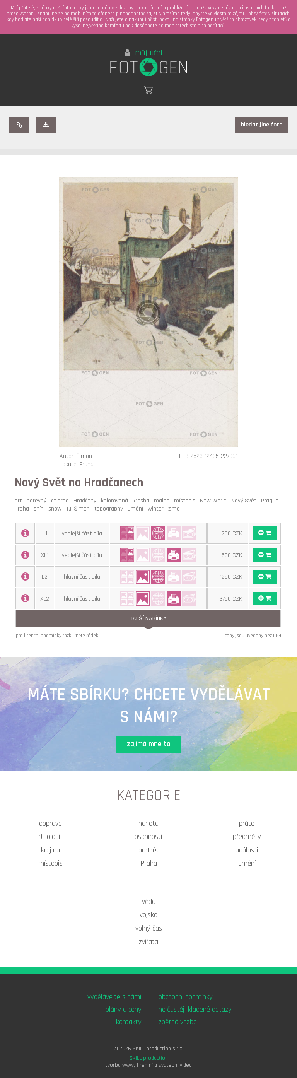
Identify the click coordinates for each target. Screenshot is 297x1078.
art (20, 501)
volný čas (148, 928)
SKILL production (149, 1058)
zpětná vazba (178, 1022)
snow (56, 509)
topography (110, 509)
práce (246, 824)
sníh (40, 509)
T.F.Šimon (79, 509)
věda (148, 902)
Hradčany (86, 501)
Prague (271, 501)
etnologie (50, 837)
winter (157, 509)
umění (137, 509)
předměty (247, 837)
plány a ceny (124, 1010)
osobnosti (148, 837)
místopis (186, 501)
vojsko (148, 915)
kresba (142, 501)
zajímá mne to (149, 744)
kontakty (129, 1022)
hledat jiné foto (261, 125)
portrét (148, 850)
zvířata (148, 942)
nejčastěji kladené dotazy (195, 1010)
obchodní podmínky (186, 997)
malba (163, 501)
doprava (50, 824)
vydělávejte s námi (114, 997)
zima (175, 509)
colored (61, 501)
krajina (50, 850)
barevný (38, 501)
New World (215, 501)
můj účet (144, 53)
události (247, 850)
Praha (23, 509)
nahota (148, 824)
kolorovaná (116, 501)
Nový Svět (245, 501)
